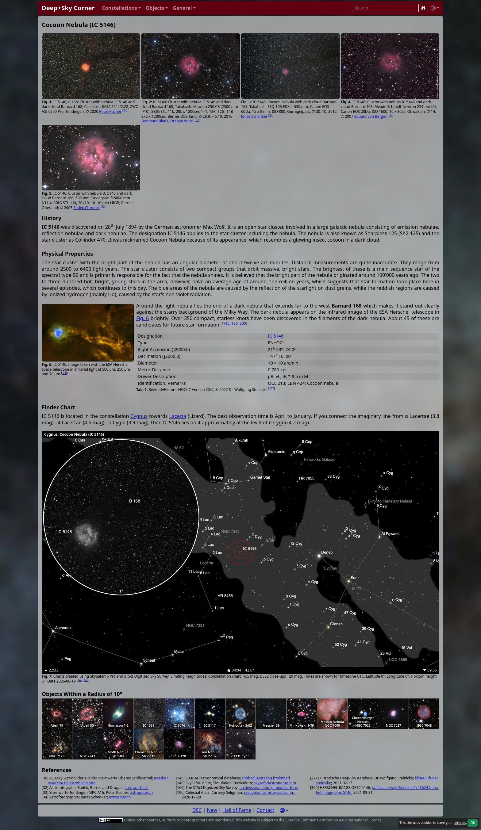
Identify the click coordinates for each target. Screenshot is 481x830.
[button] (121, 8)
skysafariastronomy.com (275, 783)
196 (234, 323)
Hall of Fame (236, 810)
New (212, 810)
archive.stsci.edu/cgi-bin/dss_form (269, 787)
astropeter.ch (141, 792)
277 (271, 388)
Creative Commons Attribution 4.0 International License (333, 820)
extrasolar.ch (120, 797)
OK (472, 822)
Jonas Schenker (254, 116)
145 (226, 323)
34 (270, 115)
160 (86, 680)
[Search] (423, 8)
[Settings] (284, 810)
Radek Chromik (86, 207)
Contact (265, 810)
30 (390, 115)
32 (197, 120)
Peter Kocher (110, 111)
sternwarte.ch (136, 787)
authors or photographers (184, 820)
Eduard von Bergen (370, 116)
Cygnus (139, 416)
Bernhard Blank (154, 121)
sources (153, 820)
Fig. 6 (142, 318)
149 (80, 680)
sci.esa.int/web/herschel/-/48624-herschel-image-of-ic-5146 (377, 790)
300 (64, 373)
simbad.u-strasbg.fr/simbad (266, 778)
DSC (197, 810)
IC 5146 (275, 336)
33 (124, 110)
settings (460, 822)
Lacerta (177, 416)
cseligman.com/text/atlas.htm (269, 792)
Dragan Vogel (182, 121)
